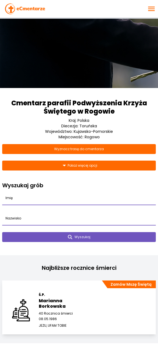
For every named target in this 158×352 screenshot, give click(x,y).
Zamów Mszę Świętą (130, 284)
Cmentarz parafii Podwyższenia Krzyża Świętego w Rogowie (79, 107)
